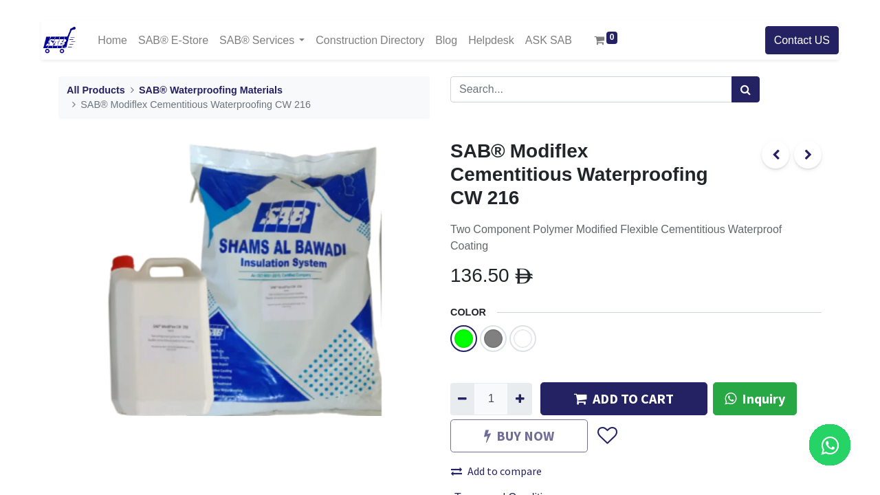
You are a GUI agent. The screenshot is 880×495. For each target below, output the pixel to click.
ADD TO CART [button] (624, 398)
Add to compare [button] (496, 471)
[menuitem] (112, 40)
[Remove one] (462, 399)
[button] (607, 436)
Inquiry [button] (755, 398)
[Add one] (519, 399)
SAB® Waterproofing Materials (211, 90)
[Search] (746, 89)
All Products (96, 90)
